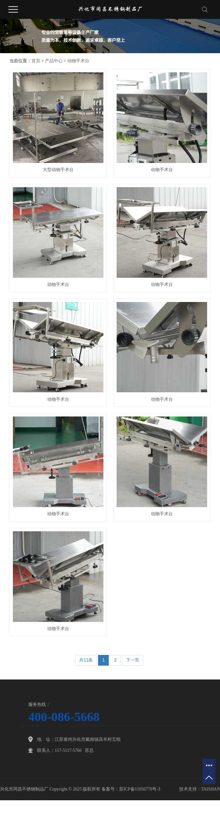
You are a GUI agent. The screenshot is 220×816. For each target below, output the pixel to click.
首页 (35, 61)
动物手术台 (78, 61)
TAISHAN (210, 789)
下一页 (132, 659)
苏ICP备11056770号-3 (139, 789)
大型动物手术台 (58, 169)
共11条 (86, 659)
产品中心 (54, 61)
